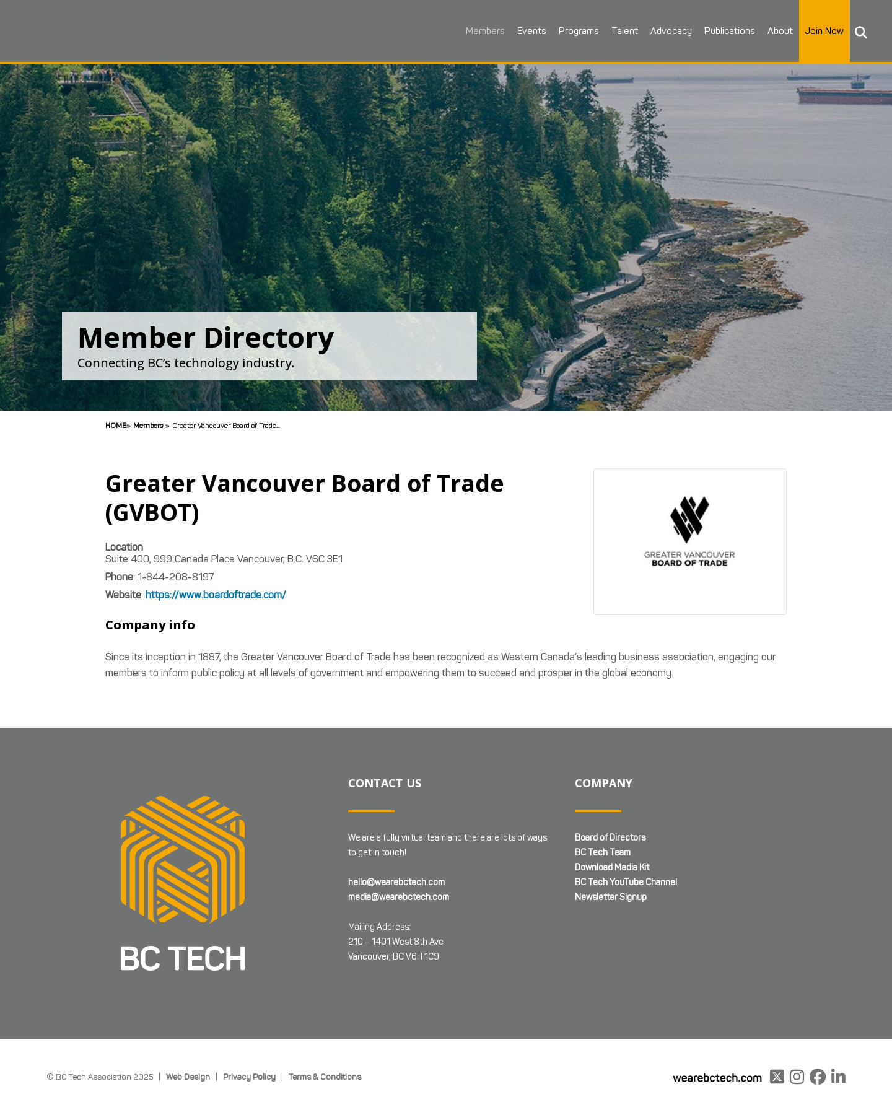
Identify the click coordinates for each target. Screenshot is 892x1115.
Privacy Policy (249, 1077)
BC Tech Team (603, 852)
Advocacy (668, 31)
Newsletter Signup (611, 897)
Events (528, 31)
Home (115, 425)
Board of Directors (610, 838)
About (777, 31)
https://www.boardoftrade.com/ (216, 595)
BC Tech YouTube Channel (626, 882)
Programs (576, 31)
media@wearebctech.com (398, 897)
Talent (621, 31)
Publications (726, 31)
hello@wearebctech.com (396, 882)
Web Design (188, 1077)
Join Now (821, 31)
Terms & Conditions (325, 1077)
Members (482, 31)
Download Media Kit (612, 867)
